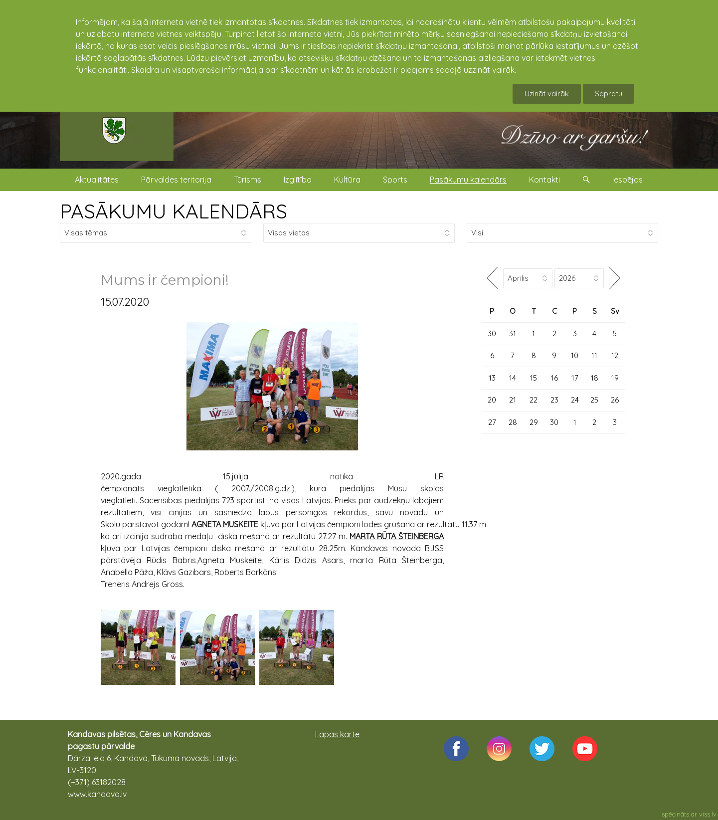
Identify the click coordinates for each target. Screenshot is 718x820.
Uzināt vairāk (547, 93)
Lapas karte (337, 734)
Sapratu (608, 93)
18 (594, 378)
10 (574, 355)
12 (614, 355)
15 (533, 378)
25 (594, 400)
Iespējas (627, 180)
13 (492, 378)
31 (512, 333)
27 (492, 422)
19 (615, 378)
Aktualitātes (97, 180)
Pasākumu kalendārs (468, 180)
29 (534, 422)
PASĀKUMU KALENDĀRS (173, 211)
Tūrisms (247, 180)
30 (492, 333)
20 (492, 400)
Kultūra (347, 180)
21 (512, 400)
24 (575, 400)
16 (554, 378)
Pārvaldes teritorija (176, 180)
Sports (395, 180)
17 (574, 378)
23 (554, 400)
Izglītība (298, 180)
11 (594, 355)
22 (534, 400)
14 (512, 378)
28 (513, 422)
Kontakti (544, 180)
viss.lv (708, 814)
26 (615, 400)
